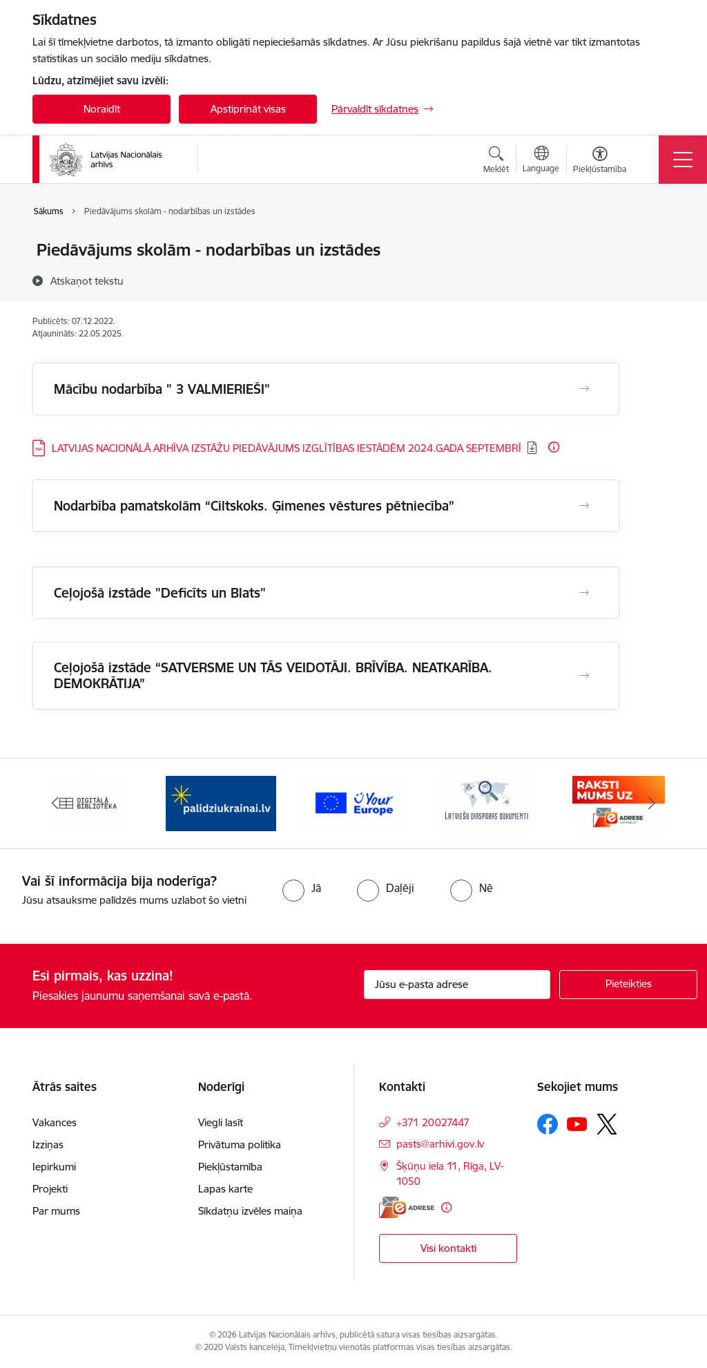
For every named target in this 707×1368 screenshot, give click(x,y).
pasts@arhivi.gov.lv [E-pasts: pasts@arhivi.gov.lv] (440, 1143)
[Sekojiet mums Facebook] (547, 1124)
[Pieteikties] (628, 984)
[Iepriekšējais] (55, 803)
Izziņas (48, 1144)
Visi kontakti (448, 1248)
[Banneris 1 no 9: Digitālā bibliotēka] (89, 802)
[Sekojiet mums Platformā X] (607, 1124)
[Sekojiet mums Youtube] (577, 1123)
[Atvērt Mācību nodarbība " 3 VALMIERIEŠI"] (584, 389)
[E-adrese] (406, 1207)
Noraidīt (102, 108)
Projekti (50, 1188)
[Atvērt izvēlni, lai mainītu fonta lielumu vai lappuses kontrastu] (599, 161)
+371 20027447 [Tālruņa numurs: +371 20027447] (432, 1122)
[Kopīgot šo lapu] (655, 279)
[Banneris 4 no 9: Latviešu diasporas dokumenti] (486, 802)
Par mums (56, 1210)
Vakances (54, 1122)
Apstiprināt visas (248, 108)
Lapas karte (225, 1188)
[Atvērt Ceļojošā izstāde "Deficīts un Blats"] (584, 593)
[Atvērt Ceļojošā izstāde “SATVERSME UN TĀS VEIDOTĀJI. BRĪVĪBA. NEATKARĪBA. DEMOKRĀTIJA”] (584, 675)
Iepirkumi (54, 1166)
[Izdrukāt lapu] (655, 244)
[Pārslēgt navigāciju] (683, 159)
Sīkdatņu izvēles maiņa (250, 1210)
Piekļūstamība (230, 1166)
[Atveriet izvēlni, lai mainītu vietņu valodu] (541, 161)
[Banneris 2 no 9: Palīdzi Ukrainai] (221, 802)
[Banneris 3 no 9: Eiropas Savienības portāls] (353, 802)
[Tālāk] (652, 803)
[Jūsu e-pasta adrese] (457, 984)
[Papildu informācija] (553, 447)
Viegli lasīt (220, 1122)
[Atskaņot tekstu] (87, 280)
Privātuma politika (239, 1144)
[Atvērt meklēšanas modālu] (496, 161)
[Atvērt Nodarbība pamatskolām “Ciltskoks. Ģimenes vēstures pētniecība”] (584, 505)
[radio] (301, 888)
